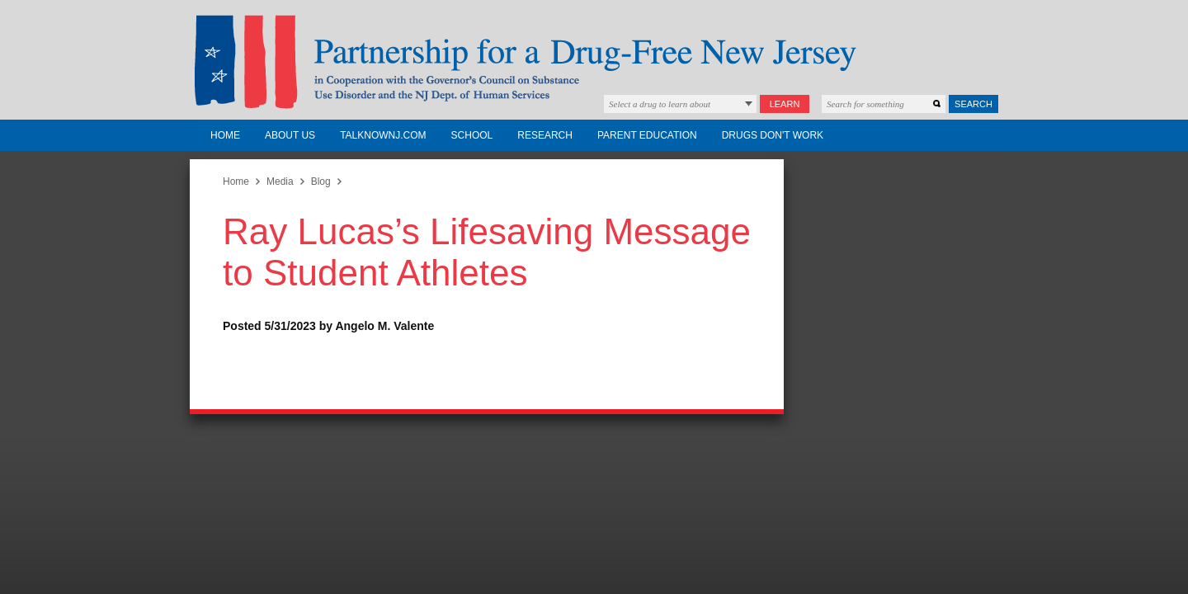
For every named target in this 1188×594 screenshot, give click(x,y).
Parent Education (647, 135)
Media (280, 181)
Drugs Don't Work (772, 135)
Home (225, 135)
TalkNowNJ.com (383, 135)
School (472, 135)
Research (545, 135)
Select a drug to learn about (659, 104)
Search (973, 104)
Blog (321, 181)
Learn (785, 104)
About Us (290, 135)
